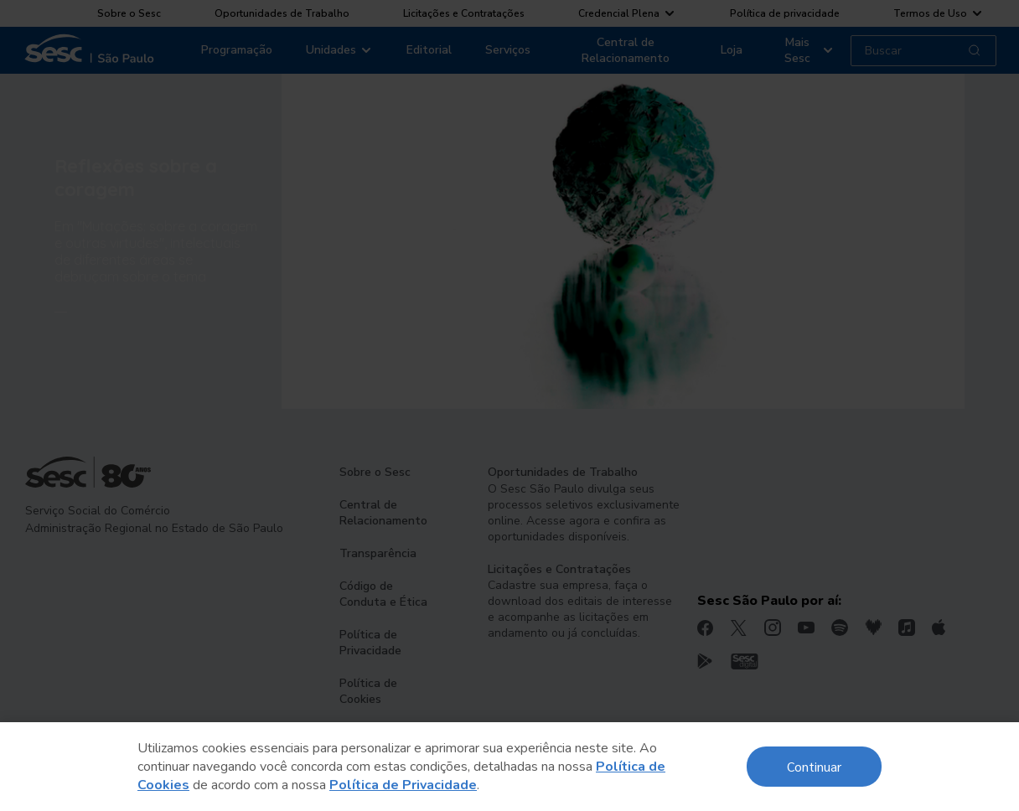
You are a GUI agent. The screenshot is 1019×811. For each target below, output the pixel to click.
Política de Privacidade (403, 785)
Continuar (814, 766)
